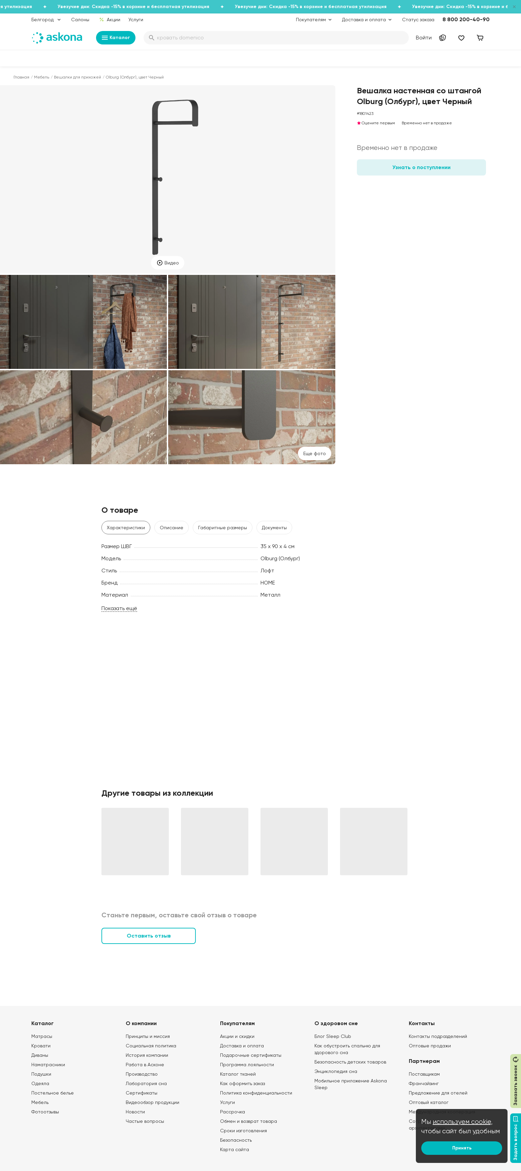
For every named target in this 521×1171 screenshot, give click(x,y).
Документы (274, 527)
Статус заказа (418, 19)
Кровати (41, 1045)
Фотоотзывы (45, 1111)
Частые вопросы (145, 1121)
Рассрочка (232, 1111)
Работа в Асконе (145, 1064)
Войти (424, 37)
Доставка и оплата (242, 1045)
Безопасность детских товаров (350, 1062)
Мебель (41, 77)
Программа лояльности (247, 1064)
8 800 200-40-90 (466, 19)
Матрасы (41, 1036)
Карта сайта (234, 1149)
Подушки (41, 1074)
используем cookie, (463, 1122)
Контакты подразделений (438, 1036)
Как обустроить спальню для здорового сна (347, 1049)
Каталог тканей (238, 1074)
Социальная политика (151, 1045)
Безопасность (236, 1140)
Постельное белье (52, 1093)
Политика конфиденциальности (256, 1093)
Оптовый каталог (429, 1102)
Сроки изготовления (243, 1130)
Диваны (39, 1055)
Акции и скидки (237, 1036)
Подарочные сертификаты (250, 1055)
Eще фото (314, 453)
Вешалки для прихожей (77, 77)
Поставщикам (424, 1074)
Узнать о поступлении (421, 167)
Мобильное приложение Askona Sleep (350, 1084)
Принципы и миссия (148, 1036)
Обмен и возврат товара (248, 1121)
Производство (142, 1074)
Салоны (80, 19)
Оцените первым (376, 123)
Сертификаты (141, 1093)
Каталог (115, 37)
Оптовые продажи (430, 1045)
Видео (167, 262)
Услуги (135, 19)
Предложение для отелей (438, 1093)
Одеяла (40, 1083)
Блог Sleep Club (332, 1036)
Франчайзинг (424, 1083)
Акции (109, 19)
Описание (171, 527)
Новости (135, 1111)
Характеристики (126, 527)
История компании (147, 1055)
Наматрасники (48, 1064)
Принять (461, 1148)
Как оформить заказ (242, 1083)
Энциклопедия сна (335, 1071)
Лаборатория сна (146, 1083)
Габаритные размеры (222, 527)
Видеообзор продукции (152, 1102)
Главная (21, 77)
